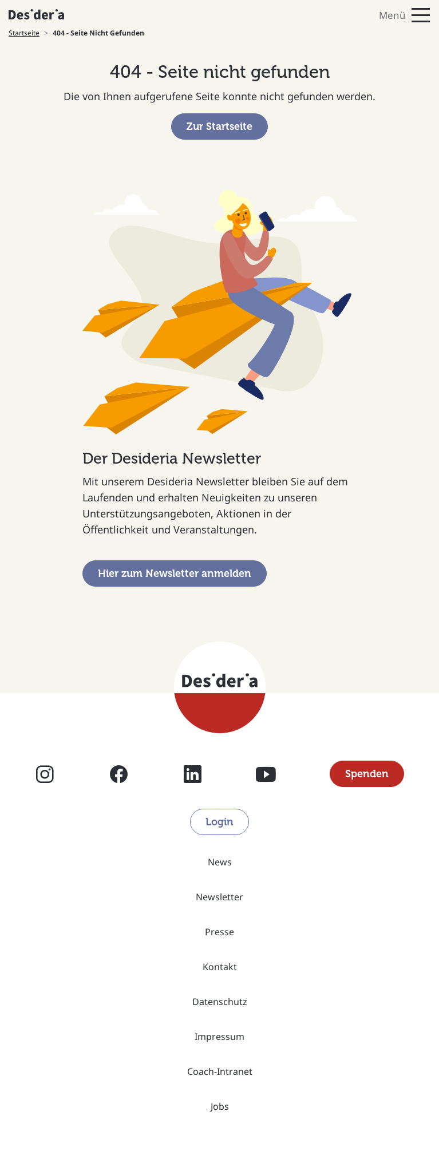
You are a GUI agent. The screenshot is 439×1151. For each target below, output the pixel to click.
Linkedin (193, 774)
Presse (219, 931)
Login (219, 822)
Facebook (119, 774)
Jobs (220, 1106)
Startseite (24, 33)
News (220, 862)
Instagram (45, 774)
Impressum (219, 1036)
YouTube (266, 774)
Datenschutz (219, 1001)
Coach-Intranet (219, 1071)
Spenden (367, 774)
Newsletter (219, 897)
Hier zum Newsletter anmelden (174, 573)
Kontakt (220, 966)
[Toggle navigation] (330, 14)
